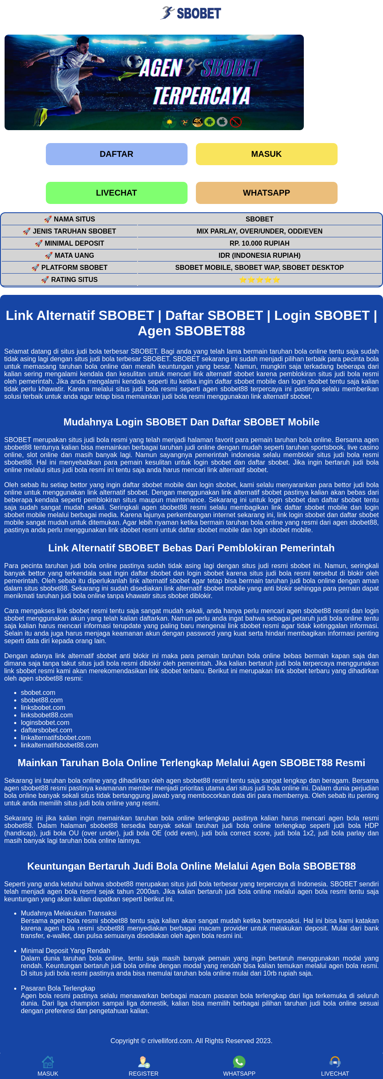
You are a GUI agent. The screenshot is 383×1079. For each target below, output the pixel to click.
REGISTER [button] (144, 1066)
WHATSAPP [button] (239, 1066)
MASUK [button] (48, 1066)
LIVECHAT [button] (335, 1066)
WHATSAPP (266, 192)
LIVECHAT (116, 192)
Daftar (116, 153)
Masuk (266, 153)
